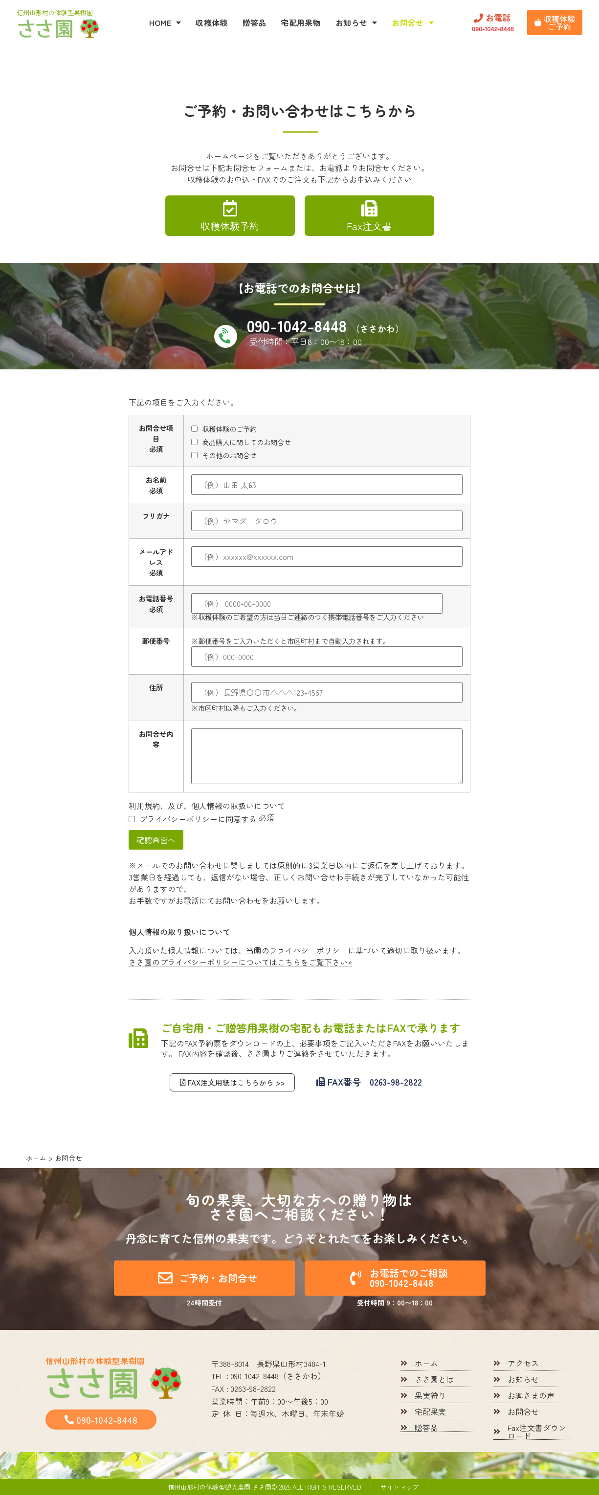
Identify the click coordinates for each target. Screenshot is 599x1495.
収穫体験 (211, 22)
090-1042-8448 (325, 325)
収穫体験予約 (229, 226)
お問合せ (413, 22)
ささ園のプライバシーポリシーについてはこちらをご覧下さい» (240, 962)
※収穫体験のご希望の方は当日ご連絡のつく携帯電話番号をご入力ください (317, 606)
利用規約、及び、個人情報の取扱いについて (207, 806)
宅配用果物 (301, 22)
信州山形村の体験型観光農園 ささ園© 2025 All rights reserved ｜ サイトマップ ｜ (299, 1487)
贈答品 (254, 22)
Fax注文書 (369, 226)
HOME (165, 22)
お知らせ (356, 22)
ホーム (36, 1158)
